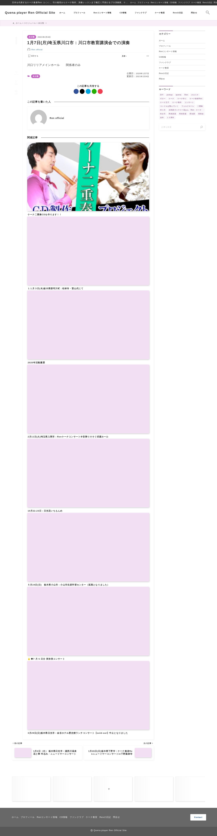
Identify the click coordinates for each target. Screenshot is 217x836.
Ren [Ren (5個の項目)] (186, 95)
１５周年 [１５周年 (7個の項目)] (170, 118)
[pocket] (16, 59)
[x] (16, 47)
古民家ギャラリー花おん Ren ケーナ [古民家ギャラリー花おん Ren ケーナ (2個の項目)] (186, 110)
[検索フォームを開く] (200, 12)
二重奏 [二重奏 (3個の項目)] (200, 106)
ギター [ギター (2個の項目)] (163, 99)
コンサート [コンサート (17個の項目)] (189, 102)
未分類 (31, 37)
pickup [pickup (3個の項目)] (170, 95)
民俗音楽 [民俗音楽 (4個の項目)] (182, 114)
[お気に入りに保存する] (32, 56)
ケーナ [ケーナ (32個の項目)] (171, 99)
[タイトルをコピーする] (16, 68)
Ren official (37, 50)
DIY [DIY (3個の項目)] (161, 95)
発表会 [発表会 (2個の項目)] (201, 114)
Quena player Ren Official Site (37, 12)
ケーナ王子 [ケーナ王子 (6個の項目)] (164, 102)
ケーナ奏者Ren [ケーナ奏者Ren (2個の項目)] (195, 99)
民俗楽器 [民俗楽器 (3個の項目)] (172, 114)
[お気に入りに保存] (16, 78)
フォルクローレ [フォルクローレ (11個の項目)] (187, 106)
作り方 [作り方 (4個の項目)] (163, 110)
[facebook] (16, 43)
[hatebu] (16, 51)
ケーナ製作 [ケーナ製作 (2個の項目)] (176, 102)
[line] (16, 55)
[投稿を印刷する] (16, 88)
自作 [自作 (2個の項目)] (162, 118)
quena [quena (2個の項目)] (178, 95)
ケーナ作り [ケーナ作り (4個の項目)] (181, 99)
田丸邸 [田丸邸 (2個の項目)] (192, 114)
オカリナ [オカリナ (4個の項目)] (194, 95)
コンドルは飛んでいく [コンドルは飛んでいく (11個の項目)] (169, 106)
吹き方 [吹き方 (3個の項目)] (163, 114)
